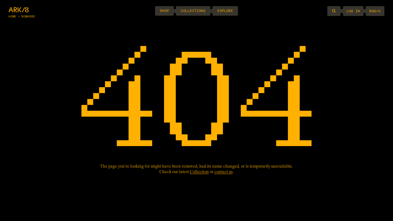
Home (12, 16)
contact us (223, 172)
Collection (199, 172)
